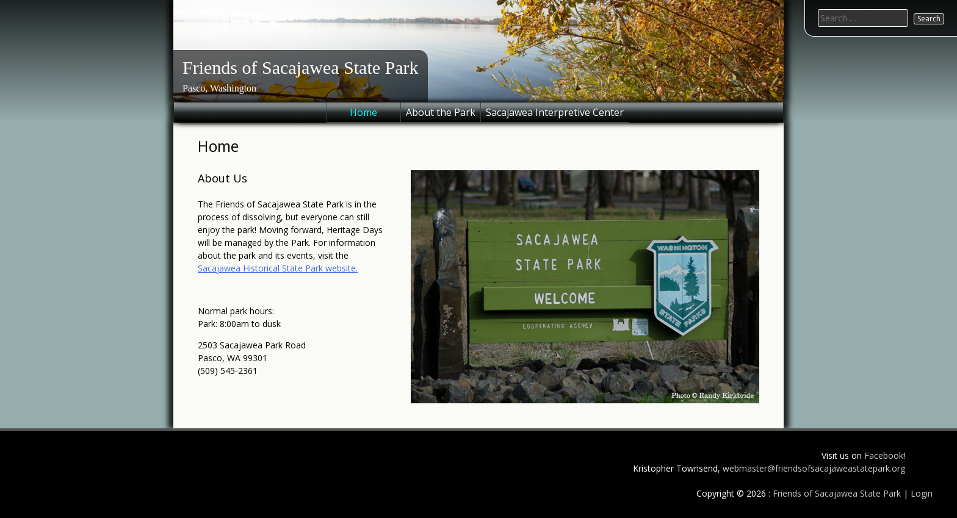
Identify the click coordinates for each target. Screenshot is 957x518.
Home (363, 112)
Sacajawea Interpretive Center (555, 112)
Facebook (883, 455)
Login (922, 493)
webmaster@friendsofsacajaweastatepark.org (814, 468)
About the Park (440, 112)
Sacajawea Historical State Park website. (278, 268)
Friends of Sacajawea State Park (300, 67)
